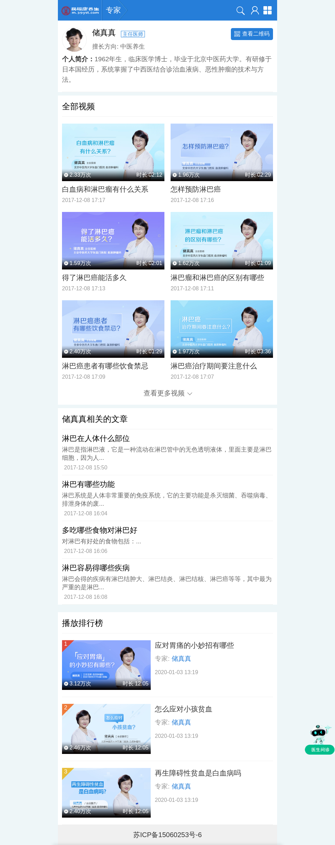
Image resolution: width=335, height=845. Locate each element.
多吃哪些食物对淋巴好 (99, 530)
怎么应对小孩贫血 (183, 709)
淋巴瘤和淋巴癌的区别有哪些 (217, 277)
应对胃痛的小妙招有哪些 (194, 645)
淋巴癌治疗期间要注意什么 (214, 366)
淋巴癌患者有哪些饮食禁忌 (105, 366)
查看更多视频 (168, 393)
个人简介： (78, 59)
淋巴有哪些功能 (88, 484)
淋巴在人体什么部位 (96, 438)
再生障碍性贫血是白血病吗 (198, 773)
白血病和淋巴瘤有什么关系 (105, 189)
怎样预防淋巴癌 (196, 189)
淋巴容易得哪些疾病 (96, 568)
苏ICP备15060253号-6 (167, 834)
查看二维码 (252, 34)
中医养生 (132, 46)
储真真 (181, 658)
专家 (113, 10)
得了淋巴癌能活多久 (94, 277)
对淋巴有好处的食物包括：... (101, 541)
